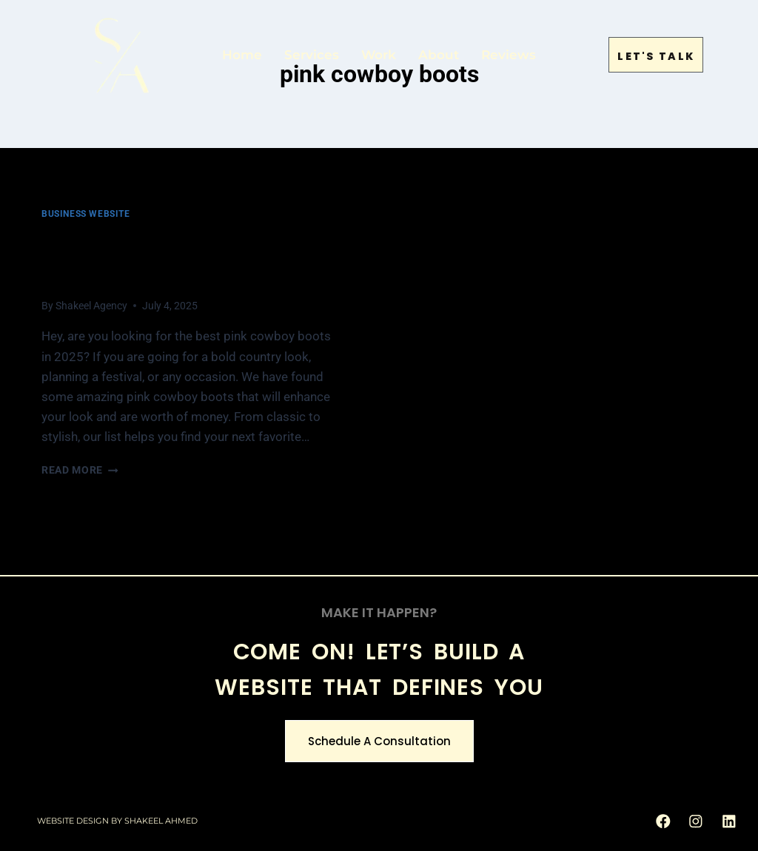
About (438, 51)
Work (378, 51)
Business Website (85, 214)
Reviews (508, 51)
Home (242, 51)
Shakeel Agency (91, 306)
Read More (79, 470)
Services (311, 51)
